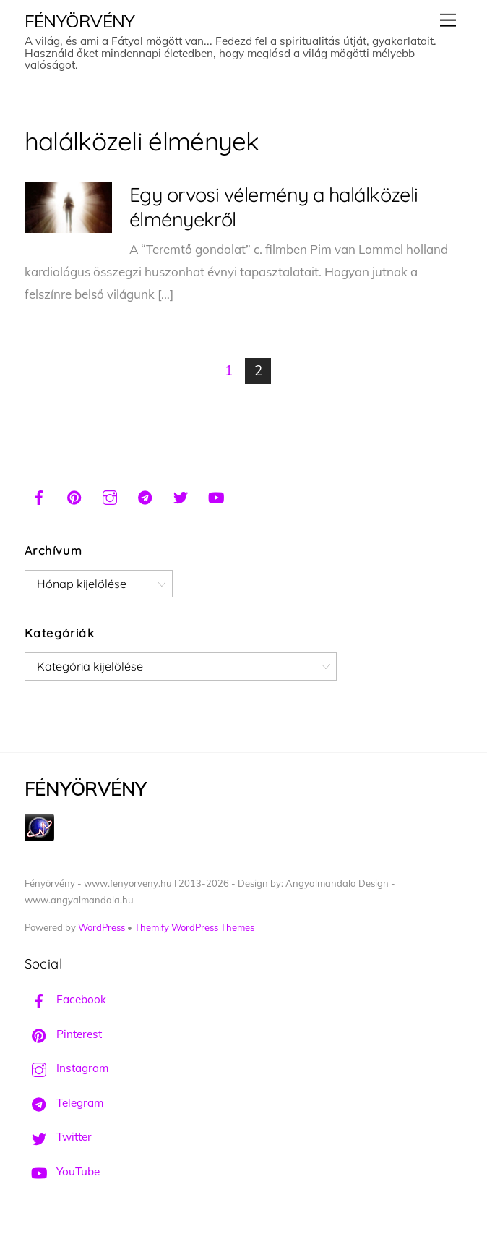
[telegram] (145, 495)
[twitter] (180, 495)
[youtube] (216, 495)
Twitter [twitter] (58, 1137)
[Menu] (448, 20)
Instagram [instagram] (66, 1068)
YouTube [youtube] (62, 1171)
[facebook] (39, 495)
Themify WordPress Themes (194, 927)
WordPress (101, 927)
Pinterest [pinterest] (63, 1034)
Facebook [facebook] (65, 999)
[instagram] (109, 495)
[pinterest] (74, 495)
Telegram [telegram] (64, 1103)
